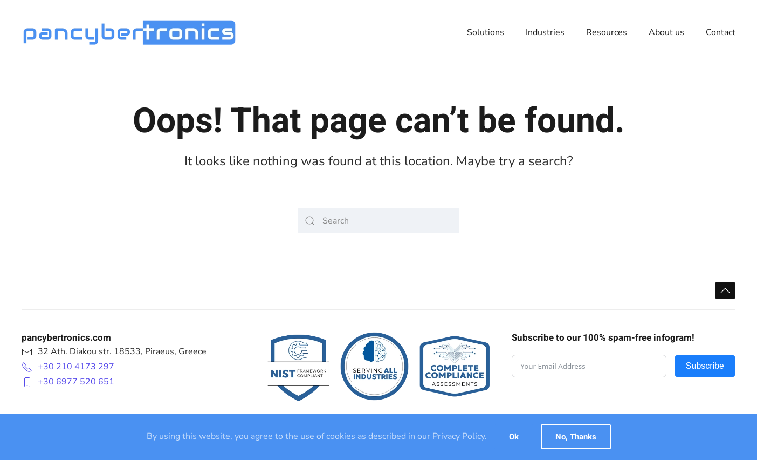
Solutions (485, 32)
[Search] (378, 220)
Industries (545, 32)
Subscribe (705, 365)
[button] (725, 290)
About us (666, 32)
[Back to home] (129, 32)
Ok (514, 437)
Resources (606, 32)
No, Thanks (575, 437)
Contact (720, 32)
